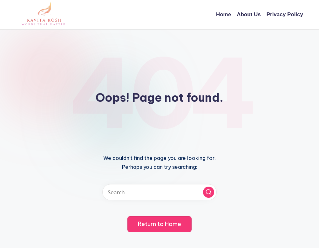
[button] (208, 192)
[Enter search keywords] (159, 192)
